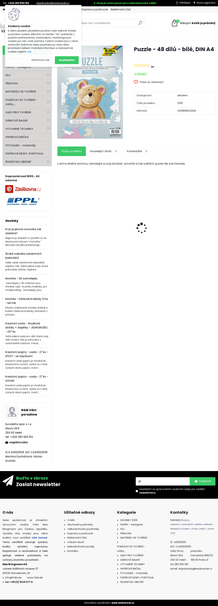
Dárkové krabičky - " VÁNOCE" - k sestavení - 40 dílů (196, 237)
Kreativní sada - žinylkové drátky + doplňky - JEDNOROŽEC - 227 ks (26, 327)
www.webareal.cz (122, 602)
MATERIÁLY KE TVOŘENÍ (20, 92)
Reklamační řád (120, 9)
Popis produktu (71, 151)
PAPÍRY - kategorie (18, 67)
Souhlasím (67, 60)
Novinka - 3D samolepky (21, 278)
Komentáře (138, 151)
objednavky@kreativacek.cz (52, 3)
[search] (140, 24)
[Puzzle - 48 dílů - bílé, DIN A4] (90, 92)
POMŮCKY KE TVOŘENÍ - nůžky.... (21, 102)
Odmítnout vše (40, 60)
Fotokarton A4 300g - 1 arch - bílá (115, 221)
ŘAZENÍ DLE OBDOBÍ (18, 162)
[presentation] (59, 222)
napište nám (18, 442)
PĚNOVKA (11, 83)
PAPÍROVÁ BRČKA (17, 137)
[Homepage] (4, 9)
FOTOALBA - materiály (20, 145)
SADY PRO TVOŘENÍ (18, 112)
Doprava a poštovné (94, 9)
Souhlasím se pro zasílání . (172, 490)
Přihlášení (185, 2)
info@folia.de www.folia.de (24, 577)
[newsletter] (202, 481)
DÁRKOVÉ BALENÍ (16, 120)
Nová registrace (206, 2)
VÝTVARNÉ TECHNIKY (19, 129)
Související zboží (104, 151)
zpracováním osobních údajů (173, 489)
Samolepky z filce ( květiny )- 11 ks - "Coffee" (76, 239)
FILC (8, 75)
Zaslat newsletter (38, 484)
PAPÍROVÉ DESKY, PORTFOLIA (24, 154)
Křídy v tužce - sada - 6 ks (155, 233)
